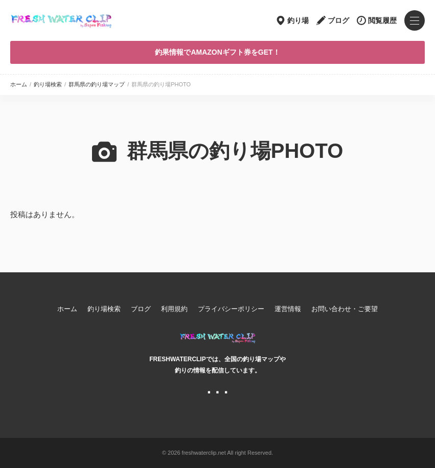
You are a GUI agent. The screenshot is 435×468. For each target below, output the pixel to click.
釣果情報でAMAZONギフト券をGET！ (217, 52)
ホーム (18, 84)
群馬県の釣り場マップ (96, 84)
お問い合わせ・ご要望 (344, 309)
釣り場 (298, 20)
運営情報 (287, 309)
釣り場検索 (48, 84)
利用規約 (174, 309)
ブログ (338, 20)
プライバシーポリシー (231, 309)
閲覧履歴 (382, 20)
